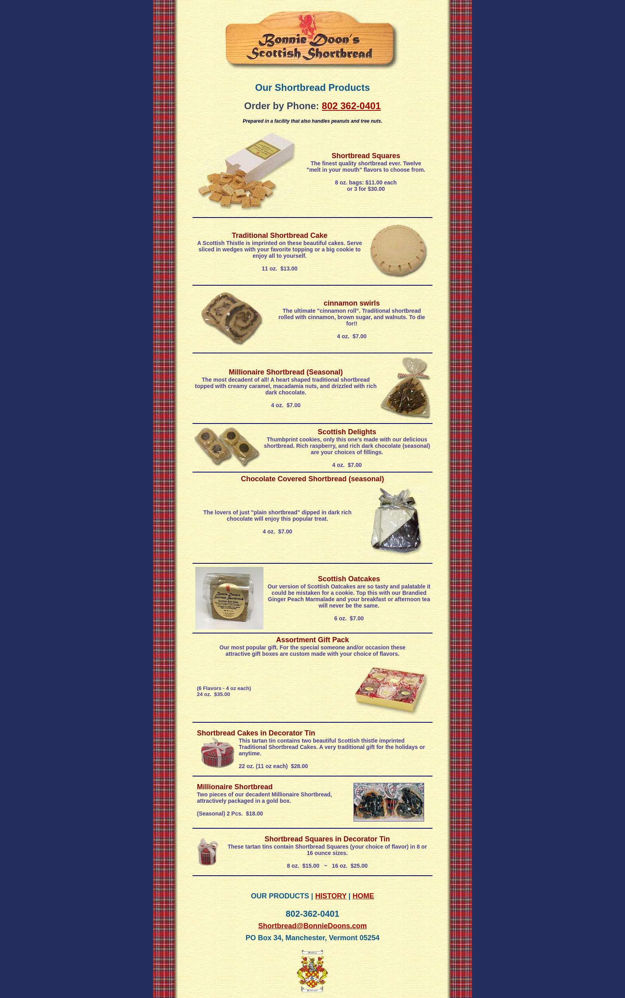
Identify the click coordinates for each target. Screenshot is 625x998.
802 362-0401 (351, 105)
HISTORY (331, 896)
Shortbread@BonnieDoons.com (312, 926)
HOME (363, 896)
